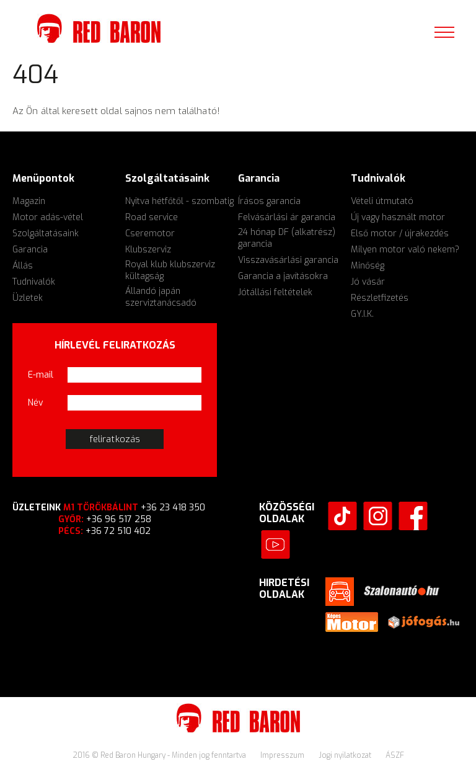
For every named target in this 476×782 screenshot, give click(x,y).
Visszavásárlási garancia (288, 260)
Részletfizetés (379, 298)
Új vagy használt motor (398, 217)
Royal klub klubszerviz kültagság (170, 270)
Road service (151, 217)
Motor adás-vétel (47, 217)
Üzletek (27, 298)
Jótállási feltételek (275, 292)
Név (35, 403)
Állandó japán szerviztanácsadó (160, 297)
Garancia (30, 249)
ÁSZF (395, 755)
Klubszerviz (148, 249)
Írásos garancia (269, 201)
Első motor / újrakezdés (400, 233)
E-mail (40, 375)
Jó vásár (368, 282)
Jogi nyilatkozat (346, 755)
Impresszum (283, 755)
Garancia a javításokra (283, 276)
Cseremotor (150, 233)
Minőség (367, 266)
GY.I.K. (362, 314)
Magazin (28, 201)
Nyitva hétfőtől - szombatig (179, 201)
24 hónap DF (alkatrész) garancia (286, 238)
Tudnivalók (33, 282)
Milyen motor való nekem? (405, 249)
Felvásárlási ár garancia (286, 217)
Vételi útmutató (382, 201)
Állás (22, 266)
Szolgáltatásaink (45, 233)
